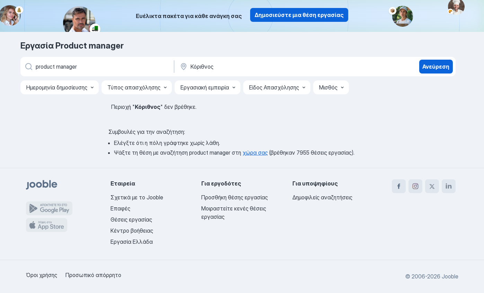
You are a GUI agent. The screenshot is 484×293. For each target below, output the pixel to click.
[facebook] (399, 186)
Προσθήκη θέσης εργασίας (234, 197)
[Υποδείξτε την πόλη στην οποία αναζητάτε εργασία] (251, 66)
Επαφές (120, 208)
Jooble (450, 276)
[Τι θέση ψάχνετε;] (96, 66)
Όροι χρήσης (41, 275)
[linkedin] (449, 186)
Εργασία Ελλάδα (132, 241)
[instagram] (415, 186)
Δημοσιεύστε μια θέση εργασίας (299, 14)
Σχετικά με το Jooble (137, 197)
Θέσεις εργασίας (131, 219)
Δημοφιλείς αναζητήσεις (322, 197)
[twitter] (432, 186)
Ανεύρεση (435, 66)
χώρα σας (255, 152)
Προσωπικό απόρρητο (93, 275)
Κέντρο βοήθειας (132, 230)
